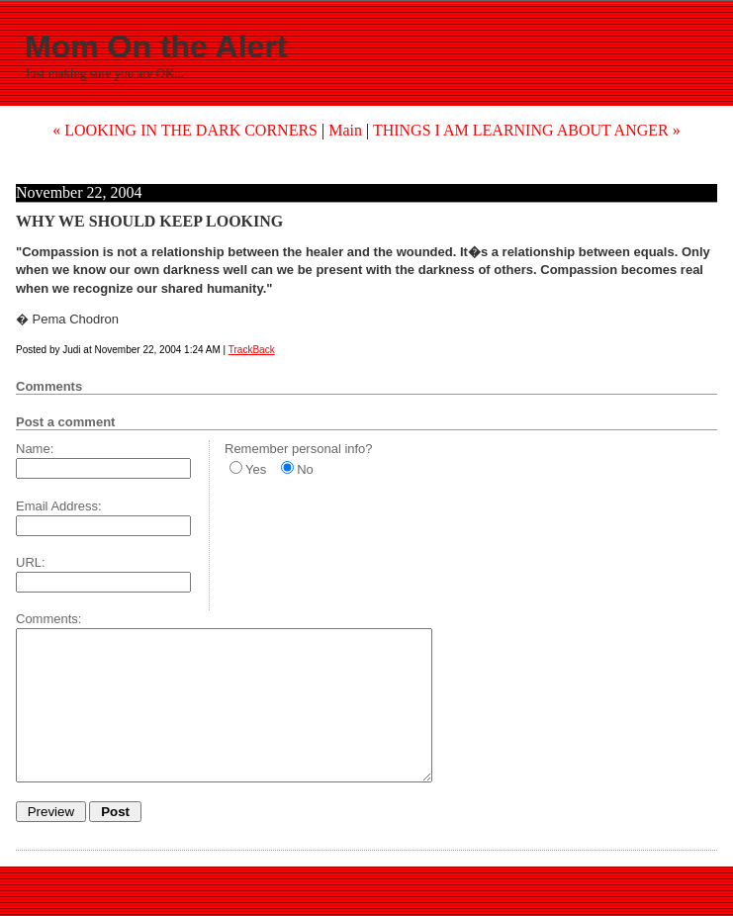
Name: (34, 448)
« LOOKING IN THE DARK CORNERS (185, 130)
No (305, 469)
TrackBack (252, 349)
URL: (31, 562)
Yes (255, 469)
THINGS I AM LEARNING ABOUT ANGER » (527, 130)
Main (345, 130)
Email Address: (59, 506)
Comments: (48, 618)
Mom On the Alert (156, 46)
